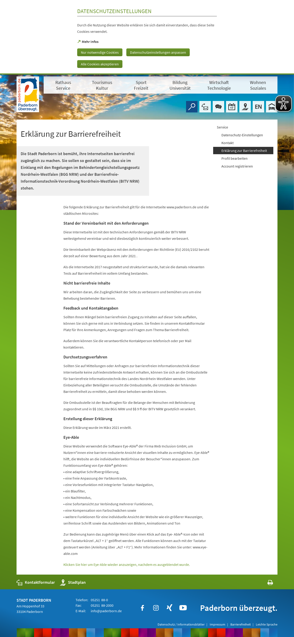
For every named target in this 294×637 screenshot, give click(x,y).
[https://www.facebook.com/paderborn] (142, 608)
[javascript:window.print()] (266, 583)
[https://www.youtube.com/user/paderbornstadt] (183, 608)
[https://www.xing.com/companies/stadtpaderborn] (169, 608)
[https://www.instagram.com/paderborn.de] (156, 608)
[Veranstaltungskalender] (231, 106)
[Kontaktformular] (205, 106)
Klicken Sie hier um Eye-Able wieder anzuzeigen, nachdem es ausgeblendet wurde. (126, 564)
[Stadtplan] (245, 106)
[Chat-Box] (218, 106)
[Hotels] (271, 106)
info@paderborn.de (106, 611)
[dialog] (147, 37)
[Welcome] (258, 106)
